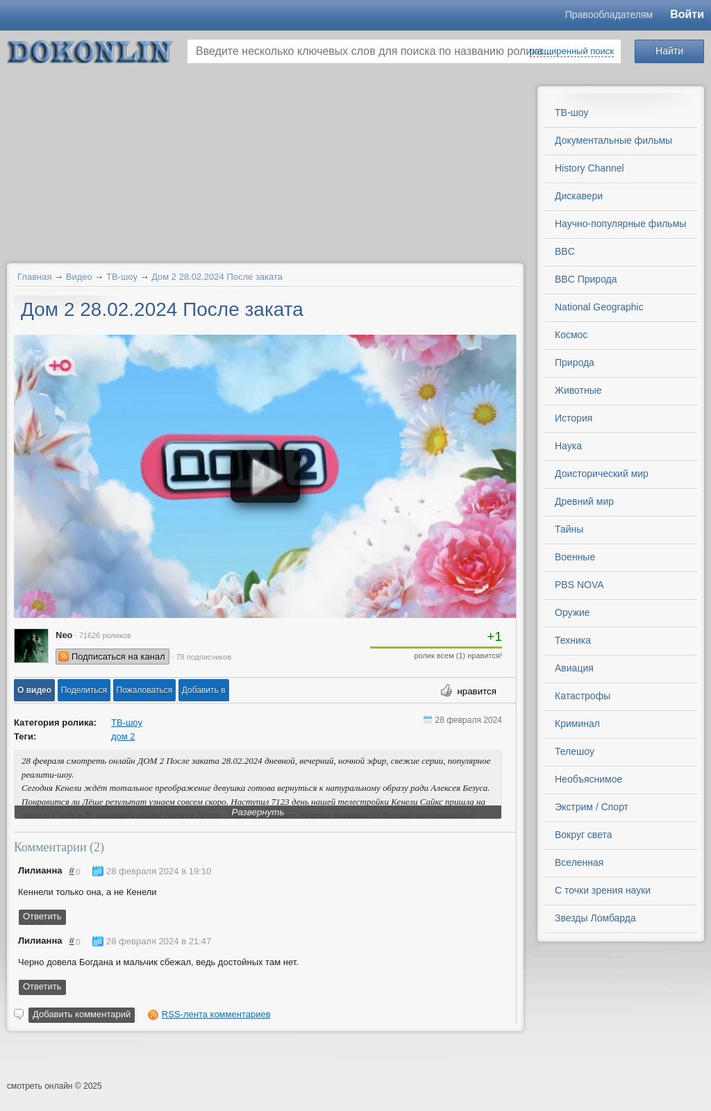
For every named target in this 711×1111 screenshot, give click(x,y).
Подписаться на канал (118, 656)
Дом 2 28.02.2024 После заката (217, 277)
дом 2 (123, 736)
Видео (79, 277)
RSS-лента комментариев (216, 1014)
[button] (34, 690)
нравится (476, 691)
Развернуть (258, 812)
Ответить (42, 916)
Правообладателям (609, 14)
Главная (34, 277)
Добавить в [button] (204, 690)
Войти (687, 14)
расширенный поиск (572, 51)
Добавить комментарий (82, 1014)
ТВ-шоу (121, 277)
